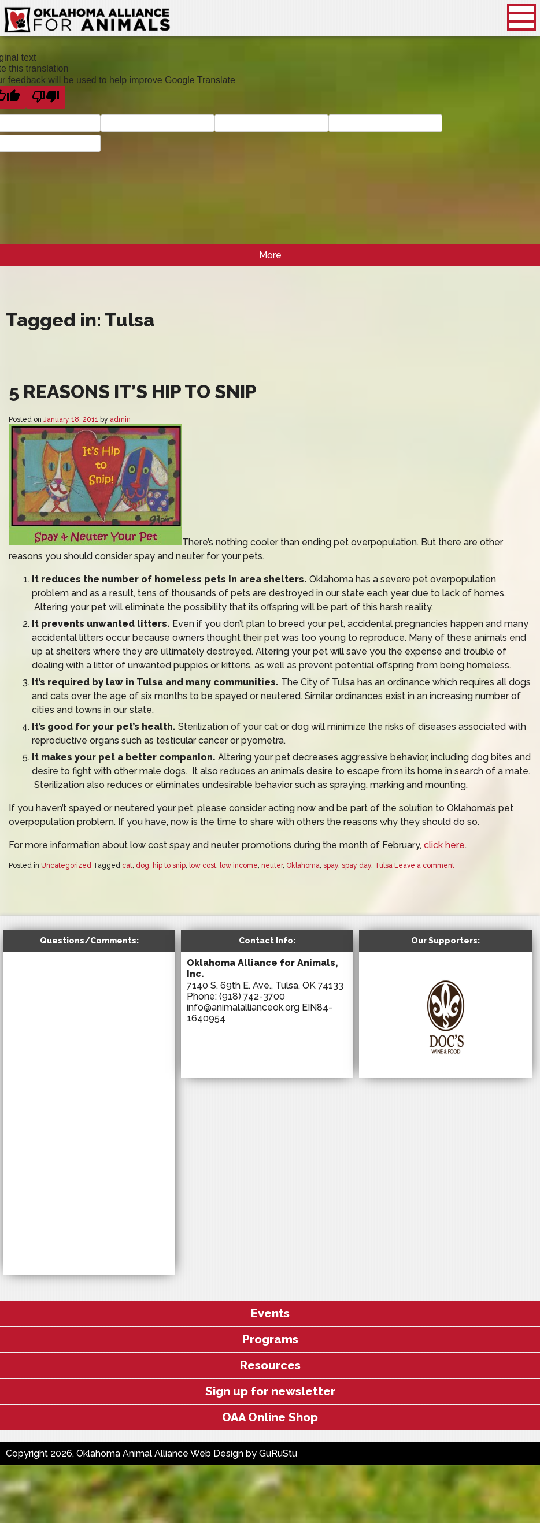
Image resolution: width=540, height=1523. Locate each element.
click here (444, 844)
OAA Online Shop (270, 1417)
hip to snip (169, 865)
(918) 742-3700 (252, 996)
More (270, 255)
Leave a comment (424, 865)
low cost (202, 865)
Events (270, 1313)
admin (120, 419)
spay (330, 865)
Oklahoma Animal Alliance (87, 20)
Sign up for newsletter (270, 1391)
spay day (356, 865)
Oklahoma (303, 865)
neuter (272, 865)
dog (142, 865)
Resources (270, 1365)
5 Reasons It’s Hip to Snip (133, 391)
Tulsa (384, 865)
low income (239, 865)
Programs (270, 1339)
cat (127, 865)
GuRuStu (278, 1453)
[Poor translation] (45, 97)
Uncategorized (66, 865)
